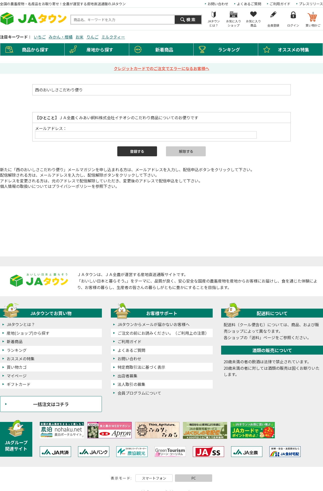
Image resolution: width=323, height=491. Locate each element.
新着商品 (164, 49)
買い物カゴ (17, 367)
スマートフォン (154, 478)
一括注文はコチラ (51, 404)
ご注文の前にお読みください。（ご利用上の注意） (163, 333)
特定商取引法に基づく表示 (141, 367)
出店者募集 (127, 376)
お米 (79, 37)
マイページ (17, 376)
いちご (40, 37)
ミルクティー (113, 37)
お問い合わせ (217, 3)
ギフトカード (19, 384)
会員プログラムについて (139, 393)
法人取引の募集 (131, 384)
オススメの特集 (293, 49)
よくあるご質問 (249, 3)
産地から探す (99, 49)
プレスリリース (311, 3)
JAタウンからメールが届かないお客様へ (154, 324)
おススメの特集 (21, 359)
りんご (92, 37)
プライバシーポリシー (71, 186)
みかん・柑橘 (61, 37)
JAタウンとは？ (21, 324)
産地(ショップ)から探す (28, 333)
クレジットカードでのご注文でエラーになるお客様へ (161, 68)
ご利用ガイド (280, 3)
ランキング (229, 49)
